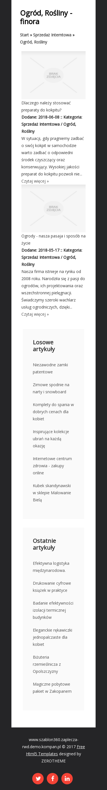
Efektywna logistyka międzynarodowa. (51, 567)
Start (24, 35)
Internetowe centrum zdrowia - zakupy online (52, 465)
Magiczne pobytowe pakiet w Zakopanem (52, 687)
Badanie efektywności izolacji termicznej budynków (53, 610)
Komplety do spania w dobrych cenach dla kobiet (53, 411)
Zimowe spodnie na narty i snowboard (51, 388)
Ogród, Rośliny (33, 42)
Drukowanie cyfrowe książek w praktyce (52, 586)
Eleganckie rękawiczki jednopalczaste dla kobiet (52, 637)
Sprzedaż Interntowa (52, 35)
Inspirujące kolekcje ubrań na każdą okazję (51, 438)
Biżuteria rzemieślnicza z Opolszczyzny (47, 664)
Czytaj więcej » (35, 181)
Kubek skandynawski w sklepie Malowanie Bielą (52, 492)
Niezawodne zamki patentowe (50, 368)
